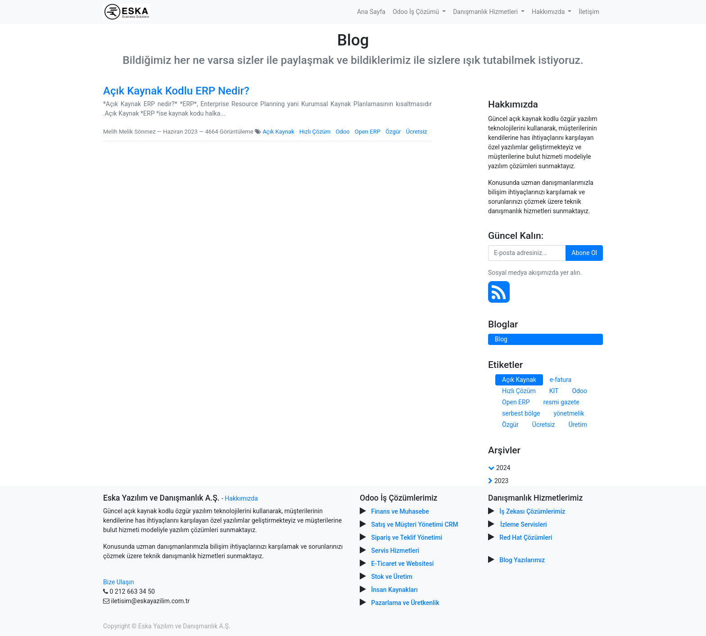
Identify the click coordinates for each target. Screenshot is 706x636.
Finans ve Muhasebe (400, 511)
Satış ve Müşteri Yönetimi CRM (414, 524)
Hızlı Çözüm (314, 131)
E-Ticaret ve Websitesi (402, 563)
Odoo (342, 131)
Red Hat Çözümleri (525, 537)
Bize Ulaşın (118, 582)
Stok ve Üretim (391, 576)
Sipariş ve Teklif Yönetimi (406, 537)
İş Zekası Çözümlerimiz (532, 511)
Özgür (393, 131)
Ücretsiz (416, 131)
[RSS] (499, 296)
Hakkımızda (241, 498)
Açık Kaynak (278, 131)
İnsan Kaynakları (394, 589)
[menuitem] (371, 12)
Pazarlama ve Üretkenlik (405, 602)
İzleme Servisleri (523, 524)
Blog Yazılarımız (522, 560)
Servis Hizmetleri (395, 550)
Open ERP (367, 131)
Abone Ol (584, 252)
